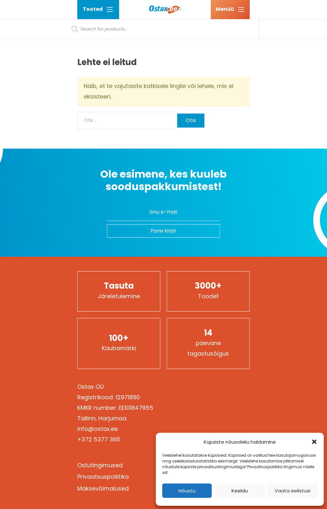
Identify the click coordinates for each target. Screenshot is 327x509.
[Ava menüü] (230, 9)
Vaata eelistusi (292, 490)
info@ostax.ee (97, 429)
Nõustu (187, 490)
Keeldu (240, 490)
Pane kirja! (163, 230)
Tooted (98, 9)
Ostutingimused (100, 465)
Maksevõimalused (103, 488)
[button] (314, 442)
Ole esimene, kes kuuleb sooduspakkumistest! (163, 180)
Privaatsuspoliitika (103, 477)
